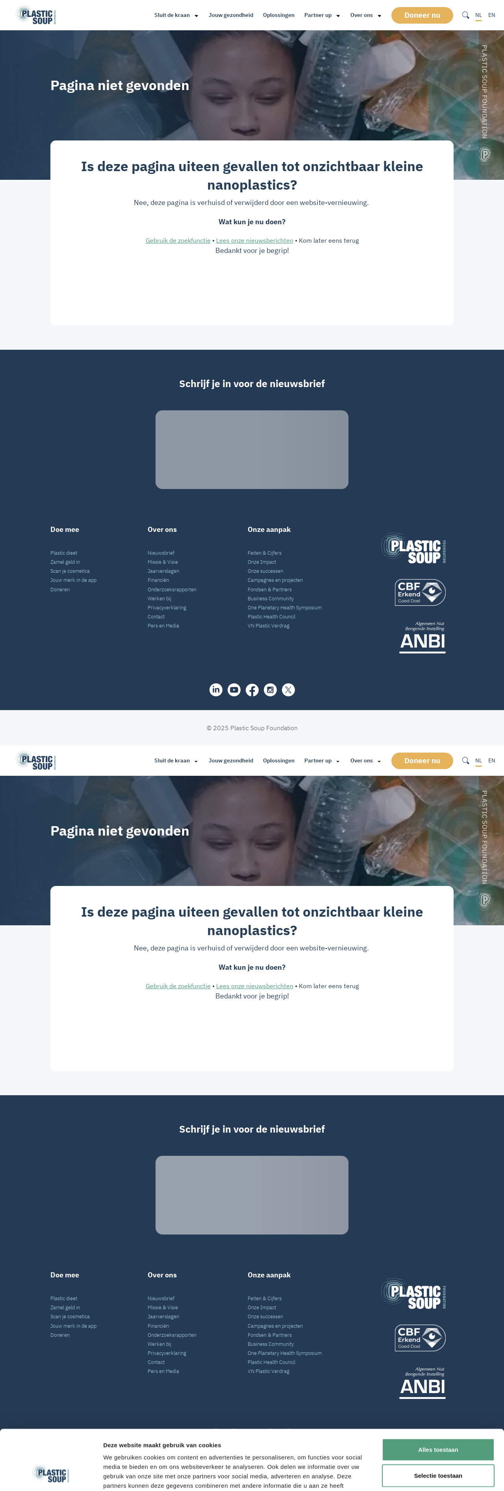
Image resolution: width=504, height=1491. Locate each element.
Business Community (271, 598)
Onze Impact (262, 562)
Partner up (318, 14)
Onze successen (265, 571)
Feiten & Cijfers (265, 553)
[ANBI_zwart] (413, 637)
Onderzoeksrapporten (172, 589)
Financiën (158, 580)
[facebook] (252, 690)
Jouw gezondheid (231, 14)
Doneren (60, 589)
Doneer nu (422, 15)
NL (478, 14)
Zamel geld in (65, 562)
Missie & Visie (163, 562)
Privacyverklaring (167, 607)
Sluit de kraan (172, 14)
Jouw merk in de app (73, 580)
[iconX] (288, 689)
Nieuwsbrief (161, 553)
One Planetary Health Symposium (285, 607)
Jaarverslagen (163, 571)
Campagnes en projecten (275, 580)
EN (491, 14)
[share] (215, 689)
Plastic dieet (63, 553)
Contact (156, 616)
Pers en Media (163, 625)
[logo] (413, 592)
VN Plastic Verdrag (268, 625)
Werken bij (159, 598)
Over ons (361, 14)
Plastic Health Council (271, 616)
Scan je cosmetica (70, 571)
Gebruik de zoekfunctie (178, 240)
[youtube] (234, 689)
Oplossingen (279, 14)
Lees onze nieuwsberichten (254, 240)
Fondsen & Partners (270, 589)
